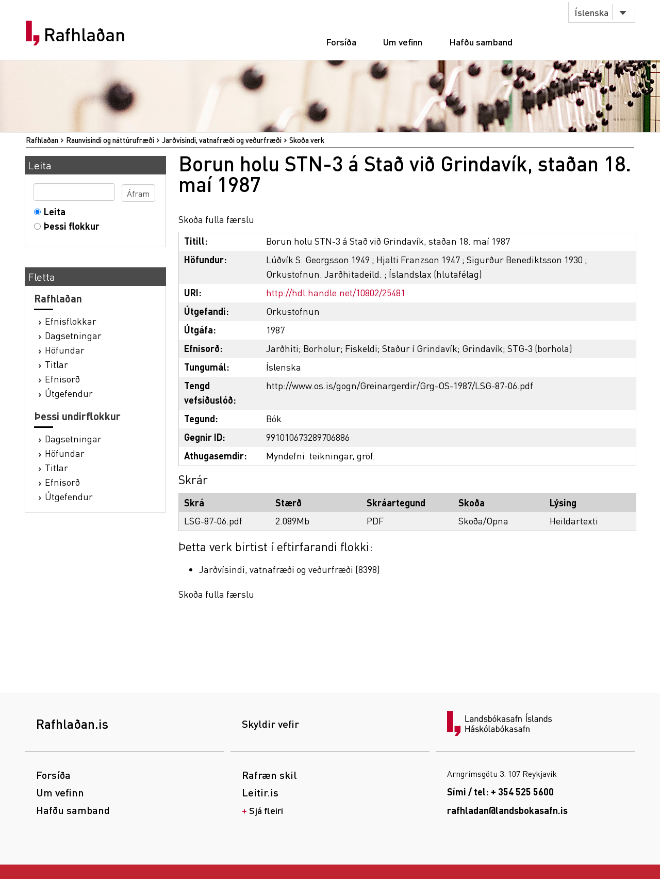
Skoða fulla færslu (216, 219)
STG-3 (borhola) (539, 348)
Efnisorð (62, 379)
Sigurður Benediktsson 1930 (525, 259)
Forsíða (341, 41)
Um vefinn (402, 41)
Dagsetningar (73, 335)
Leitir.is (260, 792)
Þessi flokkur (69, 226)
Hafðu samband (481, 41)
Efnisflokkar (70, 321)
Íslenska (591, 12)
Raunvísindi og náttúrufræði (110, 140)
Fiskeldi (361, 348)
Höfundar (65, 350)
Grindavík (482, 348)
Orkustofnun (293, 311)
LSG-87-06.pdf (213, 520)
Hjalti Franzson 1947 (418, 259)
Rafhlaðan (84, 34)
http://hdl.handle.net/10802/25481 (335, 292)
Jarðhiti (282, 348)
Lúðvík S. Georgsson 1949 (318, 259)
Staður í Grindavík (419, 348)
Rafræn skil (269, 774)
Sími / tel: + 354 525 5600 (500, 791)
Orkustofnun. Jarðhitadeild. (324, 274)
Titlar (56, 364)
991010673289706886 (308, 437)
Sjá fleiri (266, 810)
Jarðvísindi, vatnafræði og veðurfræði (222, 140)
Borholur (321, 348)
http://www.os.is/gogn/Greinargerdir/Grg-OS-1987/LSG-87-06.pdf (399, 385)
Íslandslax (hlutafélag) (435, 274)
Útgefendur (69, 393)
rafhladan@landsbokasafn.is (507, 810)
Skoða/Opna (483, 520)
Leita (52, 211)
